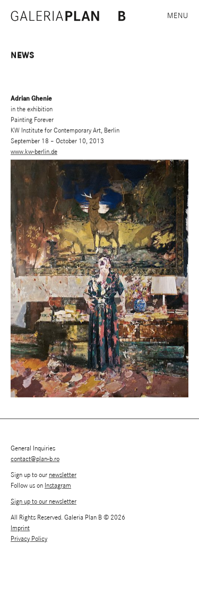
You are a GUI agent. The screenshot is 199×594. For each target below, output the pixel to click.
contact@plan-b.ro (35, 459)
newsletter (62, 475)
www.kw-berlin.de (34, 152)
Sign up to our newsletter (43, 501)
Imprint (20, 528)
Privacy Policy (29, 539)
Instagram (58, 485)
